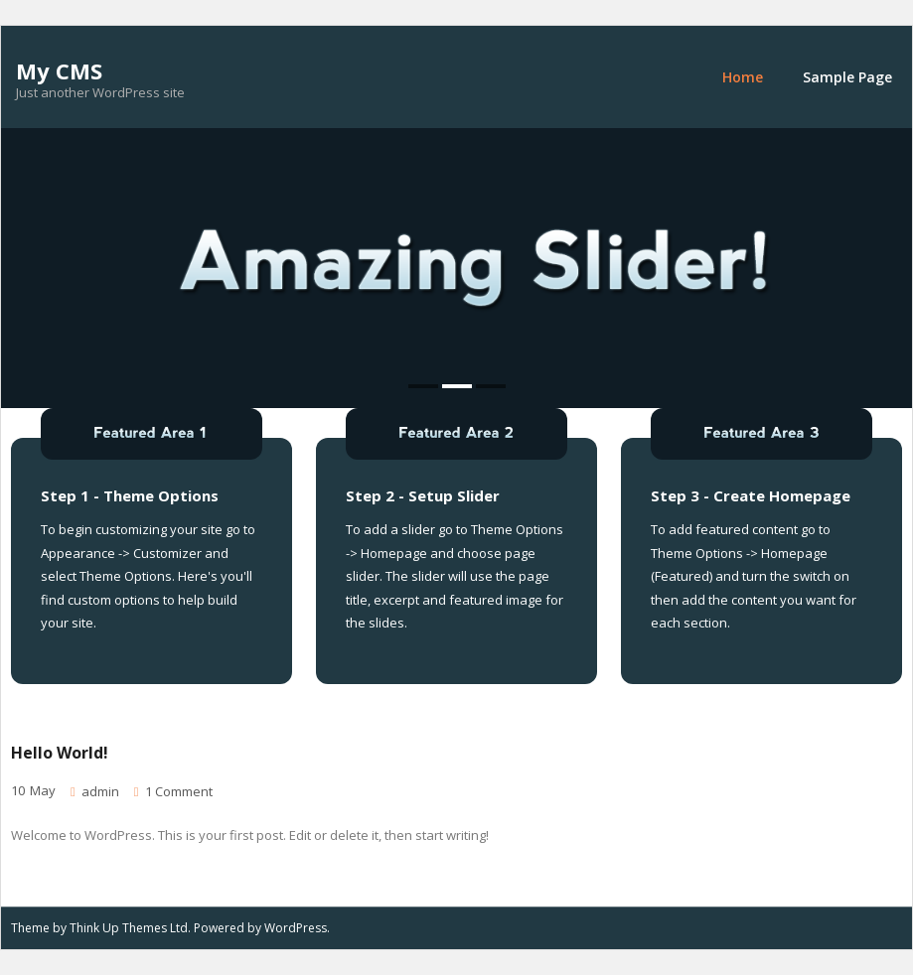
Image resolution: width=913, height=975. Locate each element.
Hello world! (59, 753)
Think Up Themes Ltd (129, 927)
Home (742, 77)
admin (100, 791)
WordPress (295, 927)
